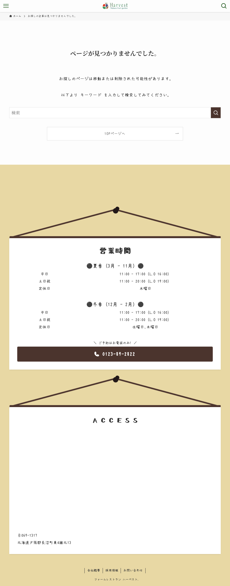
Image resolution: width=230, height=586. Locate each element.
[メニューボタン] (6, 6)
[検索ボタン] (224, 6)
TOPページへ (114, 133)
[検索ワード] (115, 112)
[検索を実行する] (216, 112)
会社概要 (93, 570)
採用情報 (111, 570)
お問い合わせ (133, 570)
